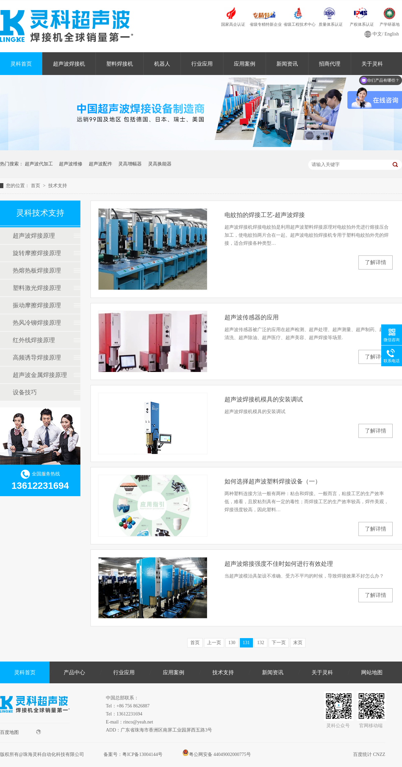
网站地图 (372, 672)
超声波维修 (70, 163)
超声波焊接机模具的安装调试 (263, 399)
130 (232, 642)
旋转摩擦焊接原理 (37, 253)
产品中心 (74, 672)
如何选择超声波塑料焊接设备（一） (272, 481)
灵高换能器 (160, 163)
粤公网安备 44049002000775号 (216, 754)
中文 (377, 33)
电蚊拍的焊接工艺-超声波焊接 (264, 215)
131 (246, 642)
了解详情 (375, 262)
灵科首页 (21, 64)
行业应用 (202, 64)
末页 (298, 642)
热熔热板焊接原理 (37, 270)
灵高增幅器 (130, 163)
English (392, 33)
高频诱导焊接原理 (37, 357)
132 (260, 642)
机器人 (162, 64)
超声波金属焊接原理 (40, 375)
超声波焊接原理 (34, 235)
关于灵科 (322, 672)
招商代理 (329, 64)
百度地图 (20, 732)
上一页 (214, 642)
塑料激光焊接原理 (37, 288)
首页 (36, 185)
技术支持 (57, 185)
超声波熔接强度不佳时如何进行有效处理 (278, 563)
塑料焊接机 (119, 64)
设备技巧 (25, 392)
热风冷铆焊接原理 (37, 322)
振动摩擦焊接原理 (37, 305)
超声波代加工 (39, 163)
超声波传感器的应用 (251, 317)
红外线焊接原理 (34, 340)
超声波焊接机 (69, 64)
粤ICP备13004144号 (142, 754)
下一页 (279, 642)
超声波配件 (100, 163)
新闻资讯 (287, 64)
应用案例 (244, 64)
